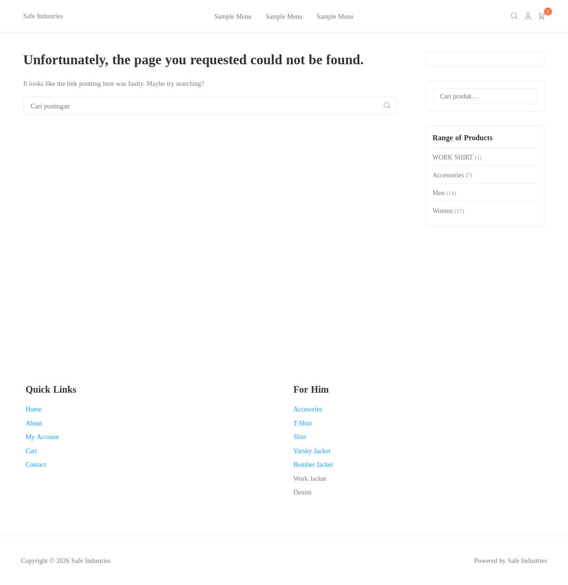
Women (443, 210)
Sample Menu (233, 16)
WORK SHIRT (453, 157)
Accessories (448, 175)
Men (439, 193)
